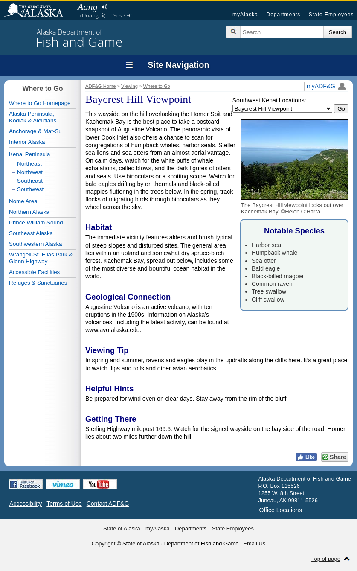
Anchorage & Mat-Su (35, 131)
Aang (87, 6)
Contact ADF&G (108, 503)
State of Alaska (38, 11)
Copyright (104, 543)
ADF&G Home (100, 86)
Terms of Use (63, 503)
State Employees (331, 14)
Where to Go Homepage (39, 103)
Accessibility (25, 503)
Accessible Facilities (34, 272)
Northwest (30, 172)
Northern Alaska (29, 212)
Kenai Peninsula (29, 154)
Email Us (254, 543)
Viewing (129, 86)
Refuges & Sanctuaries (38, 283)
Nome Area (23, 201)
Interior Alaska (27, 142)
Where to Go (156, 86)
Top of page (325, 559)
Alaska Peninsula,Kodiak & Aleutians (32, 117)
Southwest (30, 189)
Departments (283, 14)
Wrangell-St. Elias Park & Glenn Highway (41, 258)
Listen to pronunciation (104, 7)
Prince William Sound (36, 222)
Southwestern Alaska (35, 244)
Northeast (29, 163)
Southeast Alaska (31, 233)
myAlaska (245, 14)
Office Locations (280, 510)
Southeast (30, 181)
